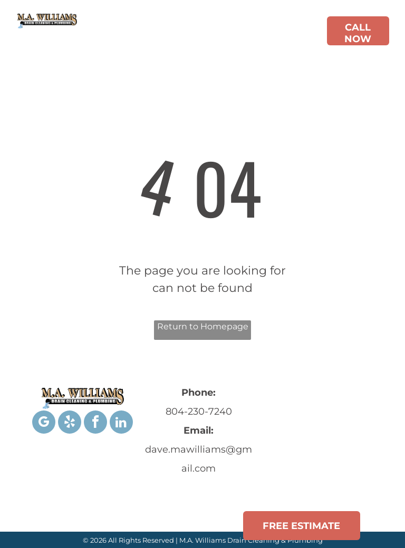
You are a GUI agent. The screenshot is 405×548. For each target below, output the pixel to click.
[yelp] (69, 423)
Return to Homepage (202, 326)
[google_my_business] (43, 423)
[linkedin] (121, 423)
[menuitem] (152, 33)
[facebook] (95, 423)
